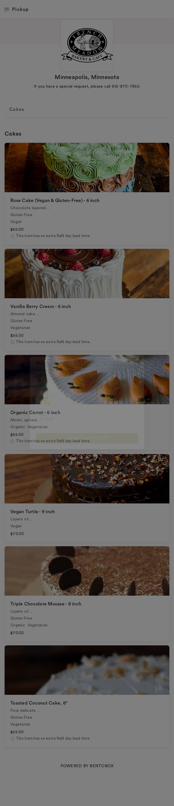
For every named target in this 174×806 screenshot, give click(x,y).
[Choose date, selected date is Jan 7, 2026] (87, 395)
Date (42, 393)
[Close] (136, 364)
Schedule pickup (87, 438)
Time (42, 415)
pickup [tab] (45, 364)
